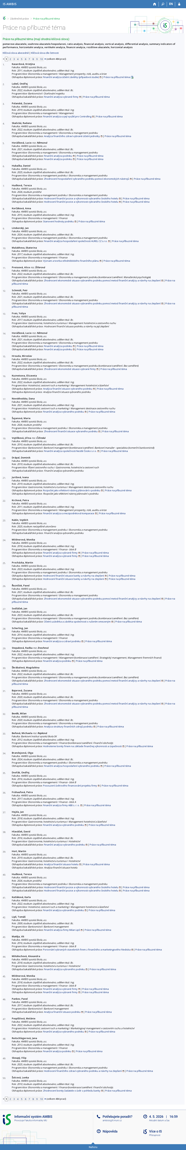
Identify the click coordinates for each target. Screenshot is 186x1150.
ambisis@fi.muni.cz (112, 1120)
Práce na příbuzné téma (46, 18)
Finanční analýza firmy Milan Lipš (62, 930)
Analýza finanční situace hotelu (61, 864)
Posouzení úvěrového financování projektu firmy (70, 785)
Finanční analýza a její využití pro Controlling (67, 116)
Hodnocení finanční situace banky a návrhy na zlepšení (73, 575)
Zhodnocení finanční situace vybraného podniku (71, 431)
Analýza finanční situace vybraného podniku (67, 388)
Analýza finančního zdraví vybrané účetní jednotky (72, 136)
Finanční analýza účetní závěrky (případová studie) (71, 77)
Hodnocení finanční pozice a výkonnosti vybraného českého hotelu (81, 198)
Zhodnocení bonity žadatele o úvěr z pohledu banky (71, 1090)
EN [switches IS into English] (171, 4)
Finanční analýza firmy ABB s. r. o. (61, 805)
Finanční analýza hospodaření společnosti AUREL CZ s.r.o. (75, 241)
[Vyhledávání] (163, 4)
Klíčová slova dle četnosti (45, 52)
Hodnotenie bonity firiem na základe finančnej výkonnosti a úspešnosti (82, 746)
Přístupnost (154, 1135)
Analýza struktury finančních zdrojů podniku (68, 726)
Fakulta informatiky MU (36, 1120)
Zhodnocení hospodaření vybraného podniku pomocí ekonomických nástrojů (86, 178)
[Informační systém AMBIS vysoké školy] (10, 4)
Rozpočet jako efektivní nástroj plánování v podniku (71, 490)
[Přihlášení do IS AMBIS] (179, 4)
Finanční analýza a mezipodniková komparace (68, 513)
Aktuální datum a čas (159, 1120)
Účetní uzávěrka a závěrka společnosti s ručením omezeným (77, 621)
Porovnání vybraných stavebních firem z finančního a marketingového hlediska (87, 949)
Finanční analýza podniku (58, 155)
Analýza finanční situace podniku (62, 1012)
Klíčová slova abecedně (16, 52)
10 (41, 59)
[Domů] (155, 4)
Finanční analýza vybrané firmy (61, 96)
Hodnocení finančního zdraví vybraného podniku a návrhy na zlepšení (83, 1071)
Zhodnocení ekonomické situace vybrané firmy (70, 369)
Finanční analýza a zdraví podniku (62, 641)
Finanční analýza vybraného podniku (63, 411)
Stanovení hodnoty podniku (58, 221)
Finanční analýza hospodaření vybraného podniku (72, 766)
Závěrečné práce (19, 18)
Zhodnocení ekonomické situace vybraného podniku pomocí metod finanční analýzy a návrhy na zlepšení (102, 280)
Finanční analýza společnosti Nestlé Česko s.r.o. (70, 451)
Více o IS (155, 1131)
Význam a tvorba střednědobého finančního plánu (71, 260)
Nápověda (110, 1131)
